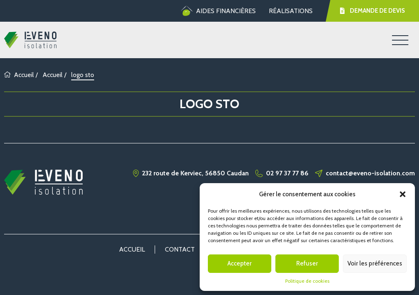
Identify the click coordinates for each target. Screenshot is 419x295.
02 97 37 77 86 (287, 173)
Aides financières (218, 11)
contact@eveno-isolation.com (370, 173)
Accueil (19, 75)
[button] (403, 194)
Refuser (307, 263)
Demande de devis (372, 10)
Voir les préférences (374, 263)
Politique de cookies (307, 281)
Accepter (240, 263)
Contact (180, 249)
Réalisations (291, 11)
